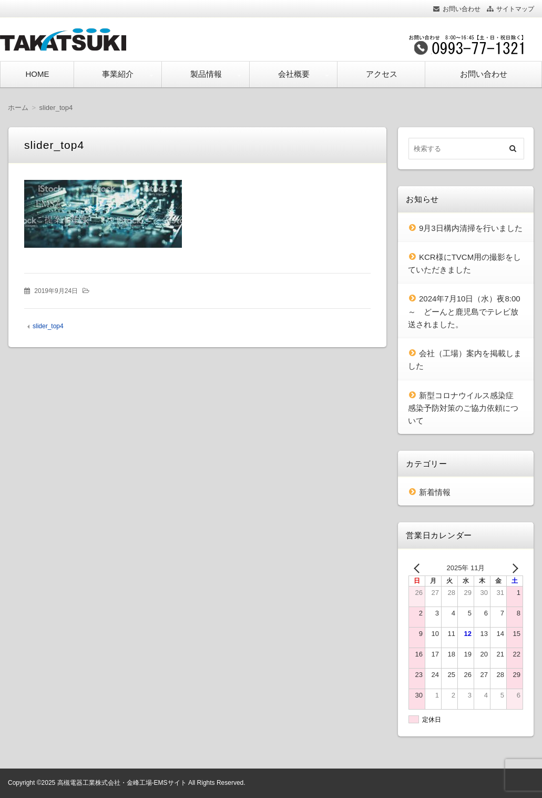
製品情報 (206, 73)
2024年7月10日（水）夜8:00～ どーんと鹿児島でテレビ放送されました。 (464, 311)
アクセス (381, 73)
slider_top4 (48, 326)
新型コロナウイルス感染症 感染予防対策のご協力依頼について (464, 408)
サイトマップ (515, 9)
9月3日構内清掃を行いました (471, 228)
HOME (37, 73)
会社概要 (294, 73)
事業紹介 (118, 73)
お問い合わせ (461, 9)
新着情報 (435, 492)
